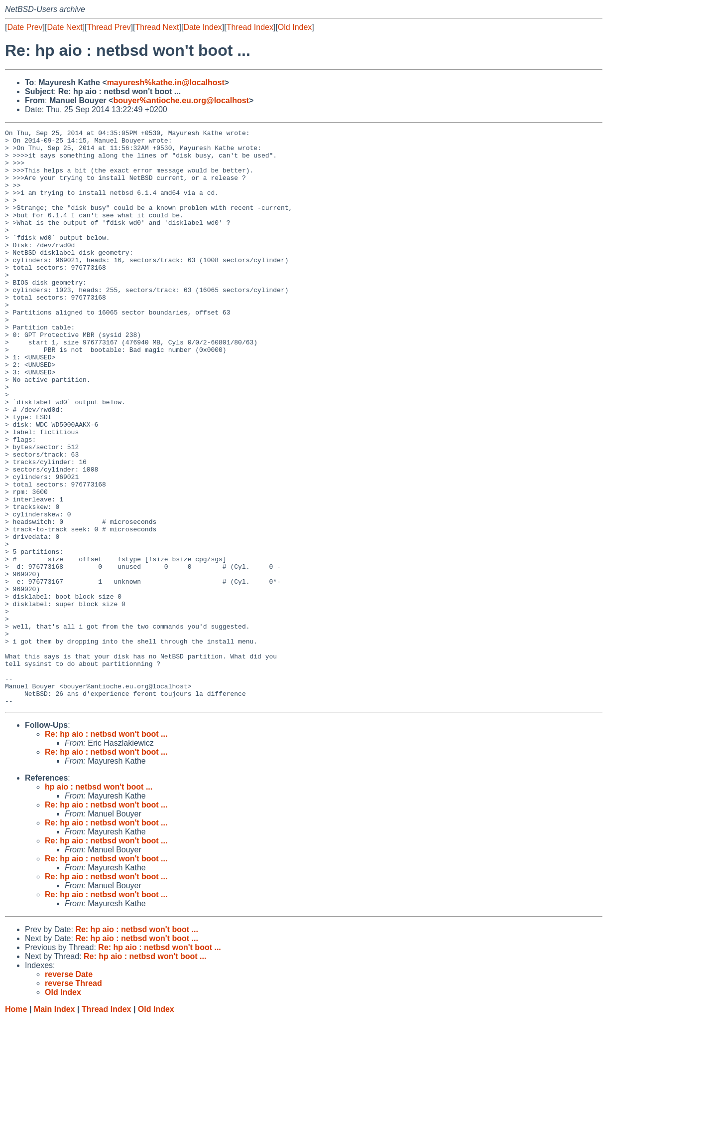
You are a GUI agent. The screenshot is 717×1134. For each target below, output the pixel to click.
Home (16, 1124)
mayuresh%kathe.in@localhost (166, 82)
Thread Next (157, 27)
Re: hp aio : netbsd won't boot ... (106, 849)
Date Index (202, 27)
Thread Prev (109, 27)
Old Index (295, 27)
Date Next (64, 27)
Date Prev (24, 27)
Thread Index (250, 27)
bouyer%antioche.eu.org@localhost (181, 100)
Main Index (54, 1124)
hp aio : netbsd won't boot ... (98, 902)
